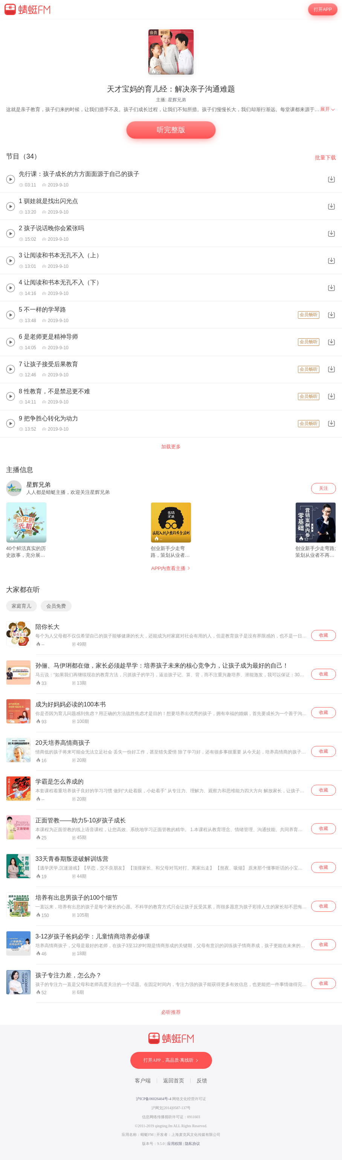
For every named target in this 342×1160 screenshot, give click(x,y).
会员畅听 (308, 314)
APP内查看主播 (171, 568)
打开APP (322, 9)
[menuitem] (328, 109)
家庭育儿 (21, 606)
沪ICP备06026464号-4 (153, 1099)
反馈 (202, 1081)
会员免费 (56, 606)
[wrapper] (171, 589)
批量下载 (325, 157)
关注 (323, 488)
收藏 (323, 635)
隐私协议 (192, 1144)
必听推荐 (171, 1012)
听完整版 (171, 130)
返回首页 (173, 1081)
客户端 (143, 1081)
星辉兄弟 (177, 99)
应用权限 (174, 1144)
